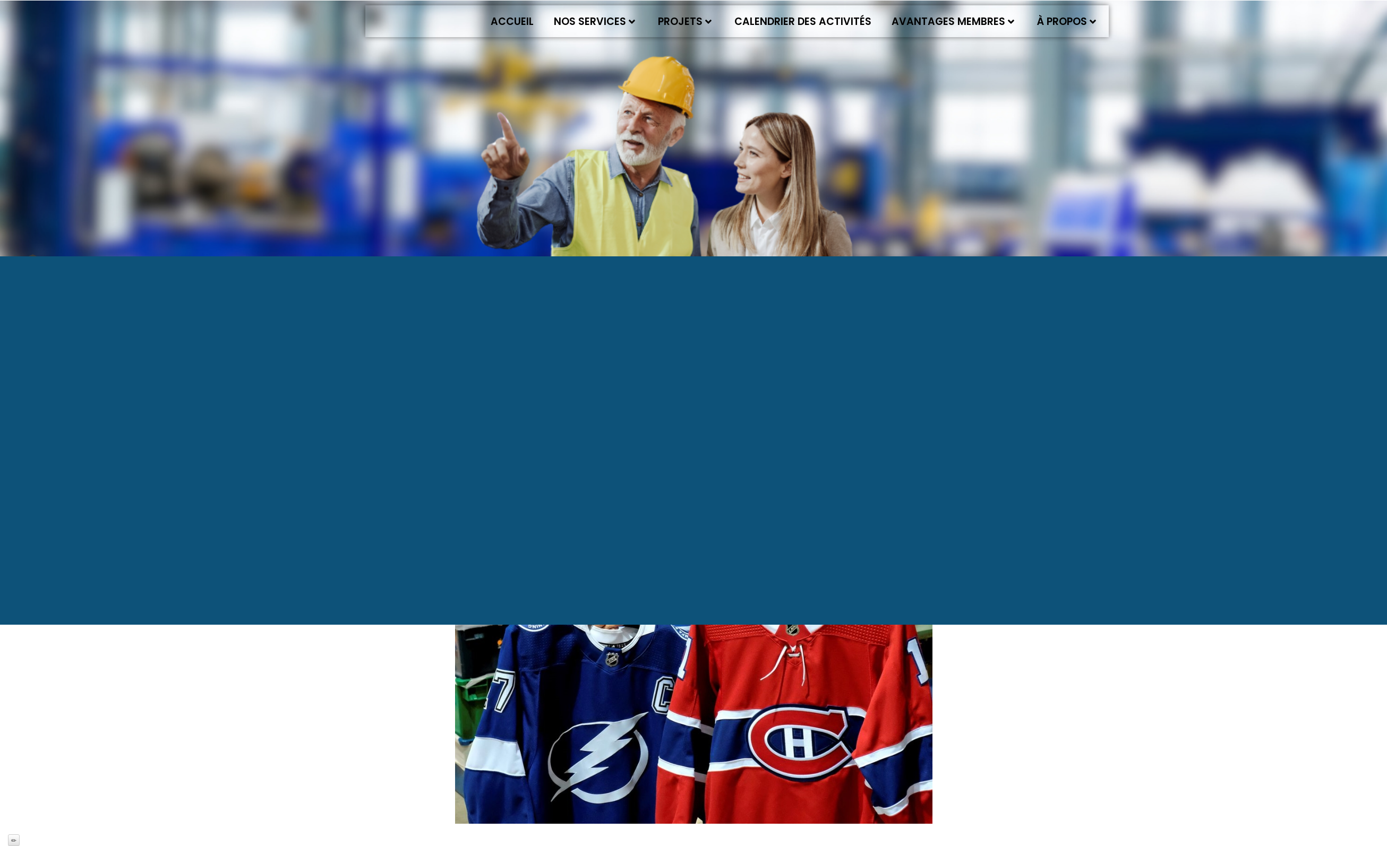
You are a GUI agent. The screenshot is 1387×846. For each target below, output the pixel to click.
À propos (1066, 21)
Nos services (594, 21)
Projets (685, 21)
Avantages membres (953, 21)
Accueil (512, 21)
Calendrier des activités (802, 21)
